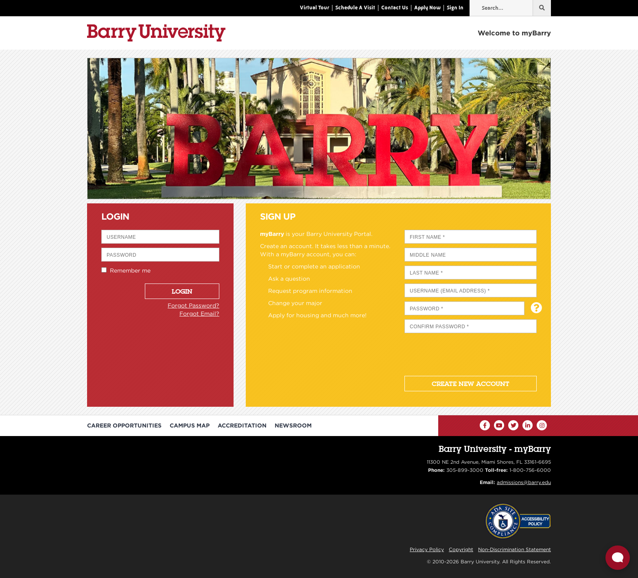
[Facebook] (485, 425)
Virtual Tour (314, 7)
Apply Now (427, 7)
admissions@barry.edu (524, 482)
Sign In (455, 7)
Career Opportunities (124, 425)
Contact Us (394, 7)
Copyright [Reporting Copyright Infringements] (461, 549)
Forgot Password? (193, 305)
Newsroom (293, 425)
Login (182, 291)
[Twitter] (513, 425)
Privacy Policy (427, 549)
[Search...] (542, 8)
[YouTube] (499, 425)
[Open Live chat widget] (617, 557)
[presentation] (466, 353)
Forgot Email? (199, 313)
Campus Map (190, 425)
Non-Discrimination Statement (514, 549)
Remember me (129, 270)
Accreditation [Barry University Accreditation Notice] (242, 425)
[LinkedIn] (527, 425)
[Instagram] (542, 425)
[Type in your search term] (510, 8)
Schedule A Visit (355, 7)
